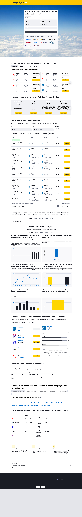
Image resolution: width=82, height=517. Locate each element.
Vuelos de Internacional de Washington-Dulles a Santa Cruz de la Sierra (40, 403)
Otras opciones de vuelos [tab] (31, 391)
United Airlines (20, 340)
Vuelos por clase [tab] (24, 393)
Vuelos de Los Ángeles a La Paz (57, 402)
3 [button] (62, 206)
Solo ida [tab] (35, 66)
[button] (32, 24)
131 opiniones (20, 350)
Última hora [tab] (29, 66)
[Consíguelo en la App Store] (43, 488)
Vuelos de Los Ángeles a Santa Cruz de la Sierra (20, 405)
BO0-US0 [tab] (31, 232)
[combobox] (28, 17)
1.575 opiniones (21, 330)
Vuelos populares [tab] (15, 393)
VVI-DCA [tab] (46, 218)
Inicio (12, 58)
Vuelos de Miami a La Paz (16, 402)
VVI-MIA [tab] (30, 218)
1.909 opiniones (21, 337)
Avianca (19, 353)
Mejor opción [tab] (22, 66)
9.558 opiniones (21, 344)
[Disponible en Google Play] (38, 488)
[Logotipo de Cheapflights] (17, 2)
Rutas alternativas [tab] (63, 391)
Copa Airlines (20, 327)
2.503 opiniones (21, 357)
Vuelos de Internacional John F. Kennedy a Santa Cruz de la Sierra (40, 400)
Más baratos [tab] (14, 66)
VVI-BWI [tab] (41, 218)
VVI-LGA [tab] (51, 218)
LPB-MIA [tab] (36, 218)
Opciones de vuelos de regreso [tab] (18, 391)
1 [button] (57, 206)
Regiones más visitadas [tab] (53, 391)
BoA (18, 347)
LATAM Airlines (20, 333)
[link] (18, 113)
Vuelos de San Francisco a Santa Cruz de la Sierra (40, 405)
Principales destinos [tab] (42, 391)
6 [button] (67, 206)
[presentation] (45, 13)
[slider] (71, 130)
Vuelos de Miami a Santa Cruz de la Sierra (19, 399)
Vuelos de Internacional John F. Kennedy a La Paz (60, 399)
